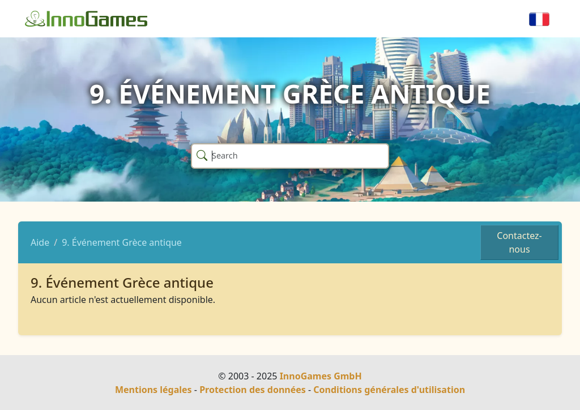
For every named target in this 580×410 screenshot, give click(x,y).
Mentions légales (153, 389)
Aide (40, 242)
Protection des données (252, 389)
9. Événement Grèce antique (122, 242)
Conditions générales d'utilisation (389, 389)
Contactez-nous (519, 242)
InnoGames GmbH (321, 376)
